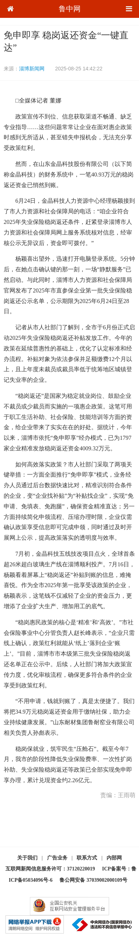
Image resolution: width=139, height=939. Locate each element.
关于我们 (27, 858)
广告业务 (57, 858)
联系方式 (87, 858)
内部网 (114, 858)
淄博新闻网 (32, 68)
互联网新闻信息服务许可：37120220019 (50, 869)
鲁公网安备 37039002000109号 (93, 880)
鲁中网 (70, 9)
